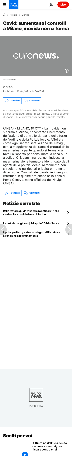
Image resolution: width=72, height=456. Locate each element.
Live (63, 4)
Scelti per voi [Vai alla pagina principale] (17, 435)
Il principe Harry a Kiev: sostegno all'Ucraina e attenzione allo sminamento (31, 234)
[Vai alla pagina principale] (13, 4)
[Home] (4, 14)
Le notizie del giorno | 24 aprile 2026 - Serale (31, 223)
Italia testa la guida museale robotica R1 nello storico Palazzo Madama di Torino (31, 212)
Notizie (13, 15)
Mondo (25, 15)
